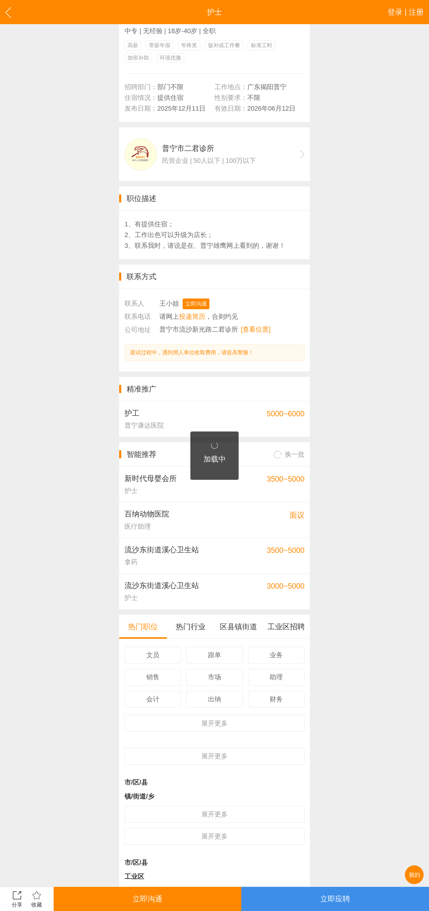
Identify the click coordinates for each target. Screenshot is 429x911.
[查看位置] (256, 329)
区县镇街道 (238, 626)
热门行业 (191, 626)
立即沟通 (196, 304)
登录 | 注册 (406, 12)
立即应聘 (335, 899)
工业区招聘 (286, 626)
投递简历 (192, 316)
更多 (214, 723)
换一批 (289, 455)
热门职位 (143, 626)
